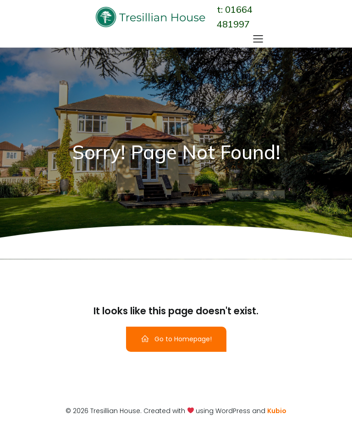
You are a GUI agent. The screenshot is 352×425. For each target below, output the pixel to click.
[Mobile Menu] (258, 38)
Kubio (276, 410)
